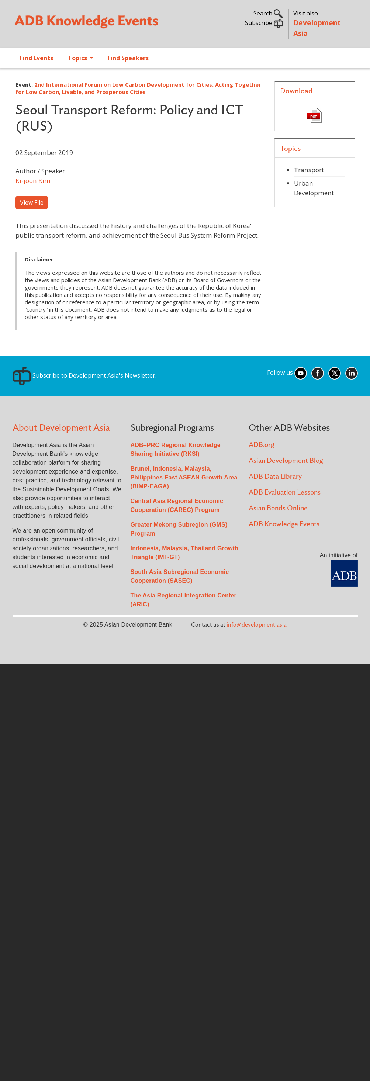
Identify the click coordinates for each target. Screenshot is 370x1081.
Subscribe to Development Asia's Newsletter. (84, 375)
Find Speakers (128, 58)
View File (32, 202)
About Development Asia (61, 428)
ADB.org (261, 444)
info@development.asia (257, 625)
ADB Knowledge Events (284, 524)
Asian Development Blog (286, 460)
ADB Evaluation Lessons (285, 492)
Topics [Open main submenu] (78, 58)
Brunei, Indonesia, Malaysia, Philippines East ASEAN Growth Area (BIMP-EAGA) (184, 477)
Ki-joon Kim (33, 180)
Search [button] (268, 13)
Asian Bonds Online (278, 508)
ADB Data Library (275, 476)
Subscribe (264, 23)
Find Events (36, 58)
